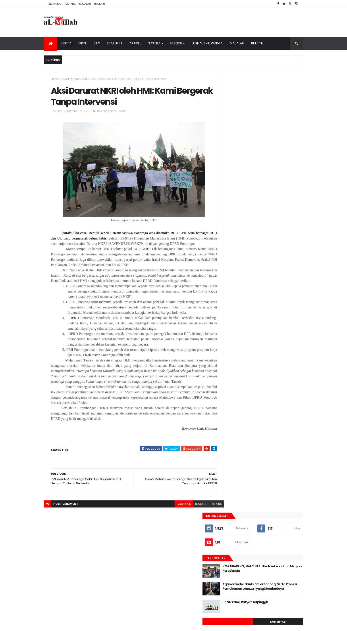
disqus (207, 521)
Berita (66, 43)
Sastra (154, 43)
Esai (97, 43)
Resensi (176, 43)
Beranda (54, 3)
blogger (191, 521)
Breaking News (70, 79)
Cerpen (258, 202)
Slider (85, 79)
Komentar (283, 179)
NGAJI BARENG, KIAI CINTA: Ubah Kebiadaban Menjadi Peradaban (267, 126)
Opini (82, 43)
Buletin (99, 3)
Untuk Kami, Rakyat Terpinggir (265, 160)
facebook (174, 521)
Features (114, 43)
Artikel (135, 43)
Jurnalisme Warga (207, 43)
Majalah (85, 3)
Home (55, 79)
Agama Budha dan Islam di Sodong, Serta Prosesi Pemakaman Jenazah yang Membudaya (269, 146)
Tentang (70, 3)
